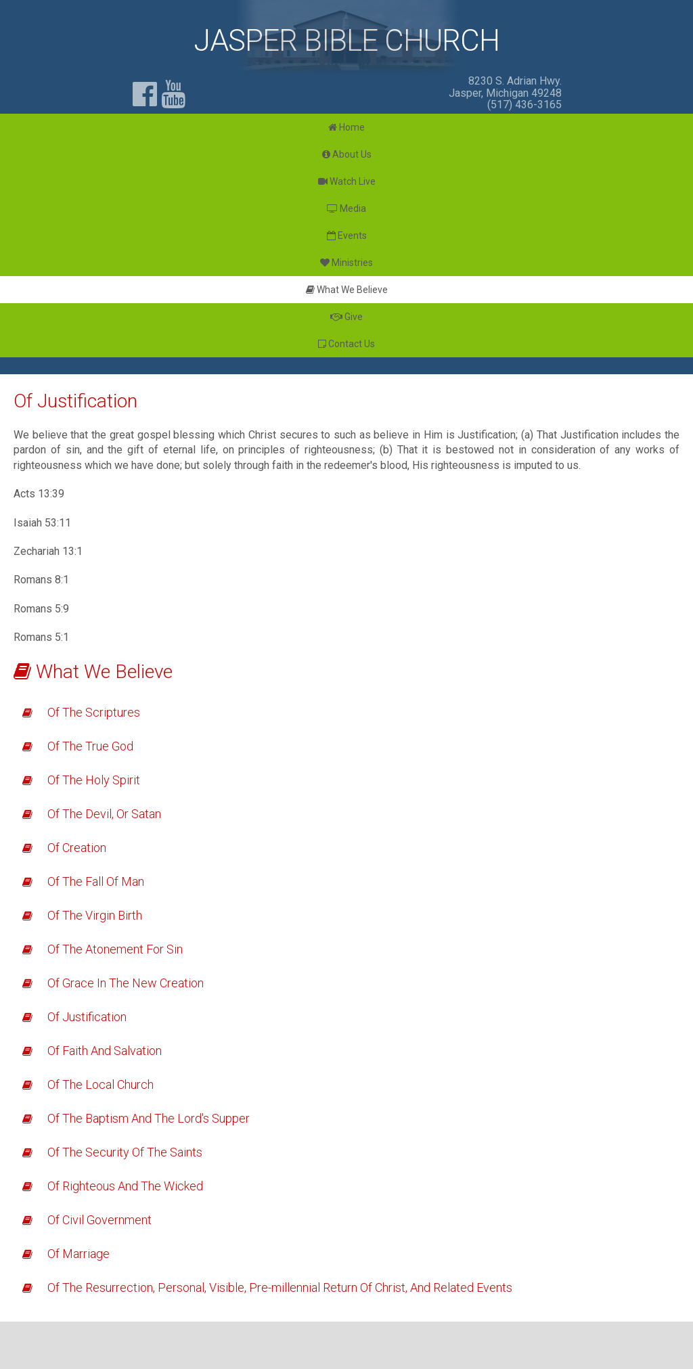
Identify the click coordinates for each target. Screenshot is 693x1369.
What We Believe (347, 289)
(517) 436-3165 (524, 104)
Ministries (346, 262)
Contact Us (346, 343)
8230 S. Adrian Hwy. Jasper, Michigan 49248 (505, 86)
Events (347, 235)
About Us (347, 154)
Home (346, 127)
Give (346, 316)
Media (346, 208)
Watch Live (347, 181)
